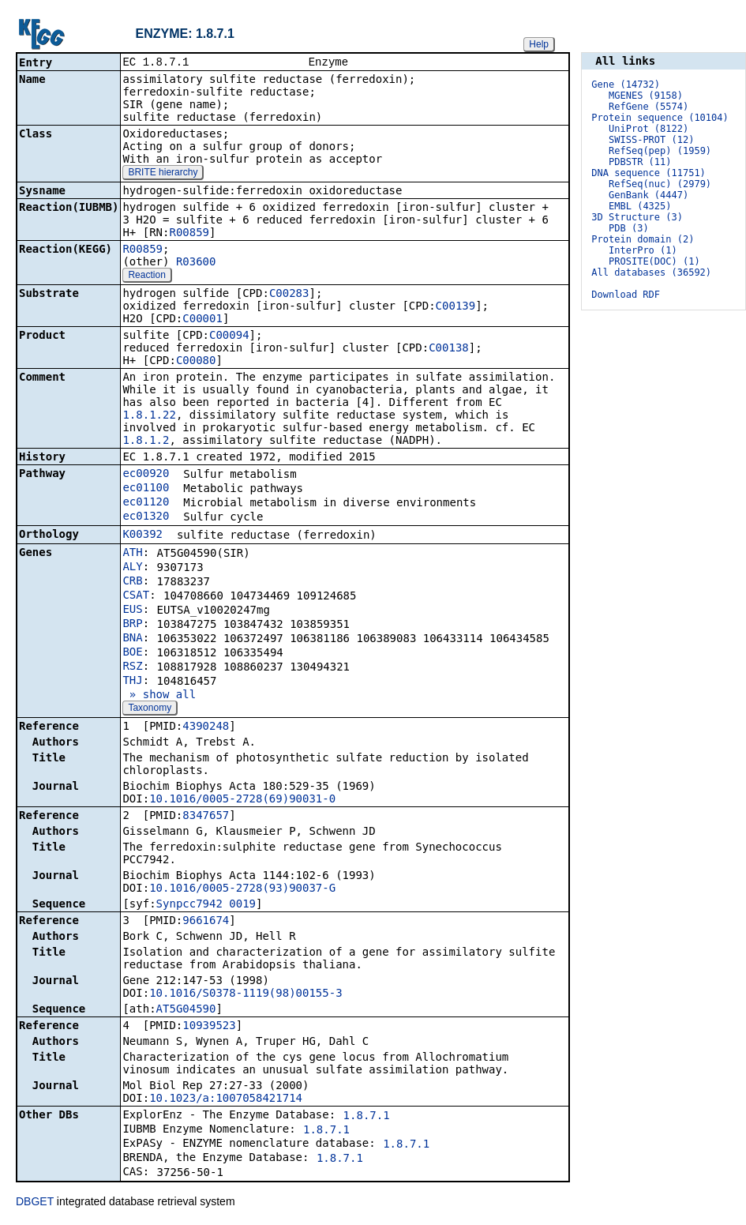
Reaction (146, 276)
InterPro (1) (643, 250)
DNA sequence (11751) (648, 172)
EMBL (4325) (640, 206)
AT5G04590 (186, 1010)
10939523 (208, 1026)
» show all (159, 696)
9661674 (205, 921)
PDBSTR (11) (640, 161)
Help (539, 44)
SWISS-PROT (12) (651, 139)
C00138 (449, 349)
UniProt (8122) (648, 128)
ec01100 (145, 489)
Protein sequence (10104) (659, 117)
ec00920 (145, 474)
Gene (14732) (625, 84)
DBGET (35, 1203)
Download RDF (625, 294)
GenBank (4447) (648, 195)
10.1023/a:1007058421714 (225, 1099)
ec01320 (145, 517)
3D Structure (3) (637, 217)
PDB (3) (629, 228)
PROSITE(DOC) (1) (654, 261)
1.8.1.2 (145, 441)
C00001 (202, 320)
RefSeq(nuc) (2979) (660, 184)
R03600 (196, 263)
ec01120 (145, 503)
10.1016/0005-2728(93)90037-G (242, 889)
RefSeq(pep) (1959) (660, 150)
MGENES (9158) (646, 95)
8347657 (205, 816)
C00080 (196, 361)
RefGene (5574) (648, 106)
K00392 (142, 535)
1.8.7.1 (366, 1116)
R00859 (189, 233)
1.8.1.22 (148, 416)
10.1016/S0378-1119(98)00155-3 (245, 994)
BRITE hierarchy (162, 173)
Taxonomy (149, 709)
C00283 (289, 294)
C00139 (456, 307)
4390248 (205, 727)
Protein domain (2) (642, 239)
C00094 (229, 336)
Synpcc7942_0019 (206, 905)
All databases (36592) (651, 272)
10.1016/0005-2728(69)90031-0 (242, 800)
